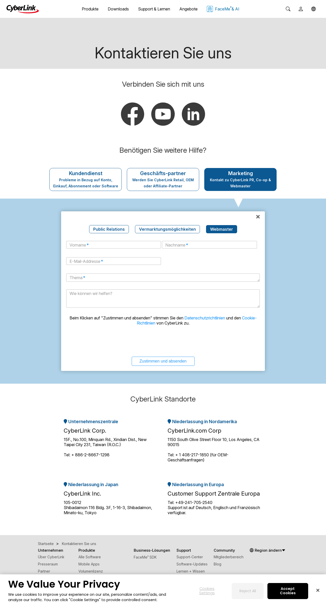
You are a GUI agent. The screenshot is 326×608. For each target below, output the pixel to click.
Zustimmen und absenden (163, 361)
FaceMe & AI (223, 9)
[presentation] (163, 341)
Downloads (118, 8)
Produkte (90, 8)
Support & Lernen (154, 8)
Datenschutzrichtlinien (204, 317)
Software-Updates (192, 564)
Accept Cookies (288, 591)
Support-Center (189, 557)
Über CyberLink (51, 557)
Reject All (247, 590)
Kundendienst (85, 179)
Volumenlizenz (90, 571)
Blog (217, 564)
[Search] (288, 9)
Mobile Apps (89, 564)
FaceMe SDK (145, 557)
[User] (300, 9)
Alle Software (89, 557)
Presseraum (48, 564)
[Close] (317, 590)
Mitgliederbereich (228, 557)
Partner (44, 571)
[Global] (313, 9)
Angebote (188, 8)
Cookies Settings (207, 591)
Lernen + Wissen (190, 571)
